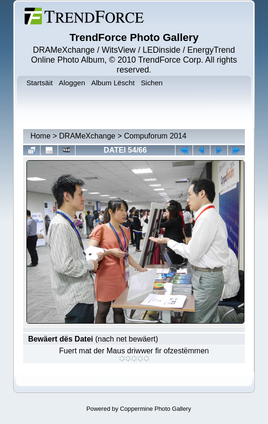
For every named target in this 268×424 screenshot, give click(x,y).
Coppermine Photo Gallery (155, 408)
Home (40, 136)
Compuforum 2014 (155, 136)
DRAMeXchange (87, 136)
